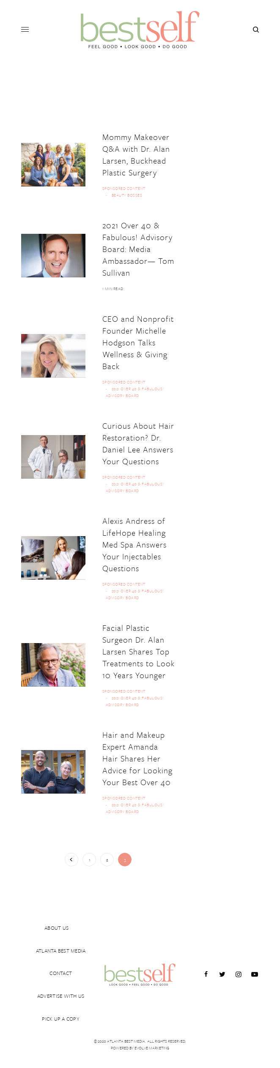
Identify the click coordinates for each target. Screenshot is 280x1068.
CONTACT (60, 968)
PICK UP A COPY (61, 1018)
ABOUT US (56, 917)
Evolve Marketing (152, 1048)
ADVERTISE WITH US (60, 993)
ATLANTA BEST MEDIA (61, 942)
